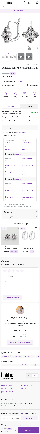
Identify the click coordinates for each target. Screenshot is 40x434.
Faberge (5, 356)
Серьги (7, 142)
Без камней (7, 365)
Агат (33, 365)
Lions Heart (16, 356)
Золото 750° (26, 142)
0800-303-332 (20, 330)
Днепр (7, 113)
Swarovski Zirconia (21, 365)
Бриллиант (17, 154)
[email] (12, 418)
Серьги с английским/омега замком (14, 7)
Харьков (12, 113)
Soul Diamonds (20, 132)
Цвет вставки (27, 158)
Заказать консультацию (20, 342)
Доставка (11, 106)
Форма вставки (27, 172)
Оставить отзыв (12, 298)
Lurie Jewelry (29, 356)
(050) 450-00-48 (27, 388)
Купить (28, 430)
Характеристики (10, 128)
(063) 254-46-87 (7, 392)
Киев (3, 113)
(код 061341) (33, 64)
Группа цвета (10, 165)
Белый (7, 149)
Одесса (18, 113)
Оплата (29, 106)
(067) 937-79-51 (6, 388)
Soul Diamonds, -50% (20, 11)
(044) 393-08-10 (26, 385)
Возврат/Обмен (10, 217)
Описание (7, 212)
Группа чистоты (27, 165)
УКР (29, 375)
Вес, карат (9, 172)
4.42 (23, 149)
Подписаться (30, 418)
